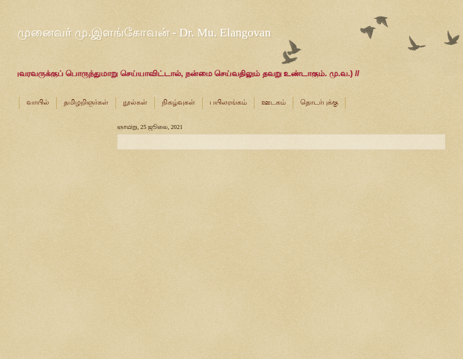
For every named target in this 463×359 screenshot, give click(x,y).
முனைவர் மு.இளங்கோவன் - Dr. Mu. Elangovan (144, 32)
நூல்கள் (135, 102)
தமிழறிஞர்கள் (86, 102)
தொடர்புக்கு (319, 102)
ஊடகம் (273, 102)
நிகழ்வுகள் (178, 102)
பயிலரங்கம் (228, 102)
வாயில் (37, 102)
